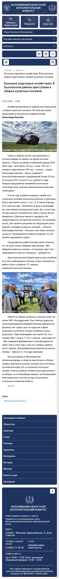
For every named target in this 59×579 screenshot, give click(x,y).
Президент (9, 481)
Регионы (8, 443)
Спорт (6, 437)
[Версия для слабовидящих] (53, 54)
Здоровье (8, 450)
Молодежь (9, 456)
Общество (9, 424)
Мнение (7, 469)
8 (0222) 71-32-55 (15, 547)
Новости (20, 70)
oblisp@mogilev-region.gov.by (36, 546)
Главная (7, 70)
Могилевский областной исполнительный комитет (28, 7)
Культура (8, 430)
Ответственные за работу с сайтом (22, 516)
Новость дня (10, 475)
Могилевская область (15, 401)
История (8, 462)
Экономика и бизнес (14, 418)
